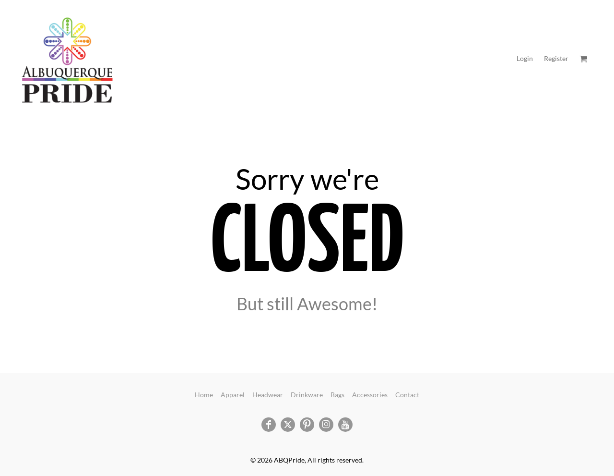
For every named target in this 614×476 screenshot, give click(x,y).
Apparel (233, 395)
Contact (407, 395)
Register (556, 58)
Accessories (370, 395)
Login (525, 58)
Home (204, 395)
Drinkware (307, 395)
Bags (337, 395)
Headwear (267, 395)
